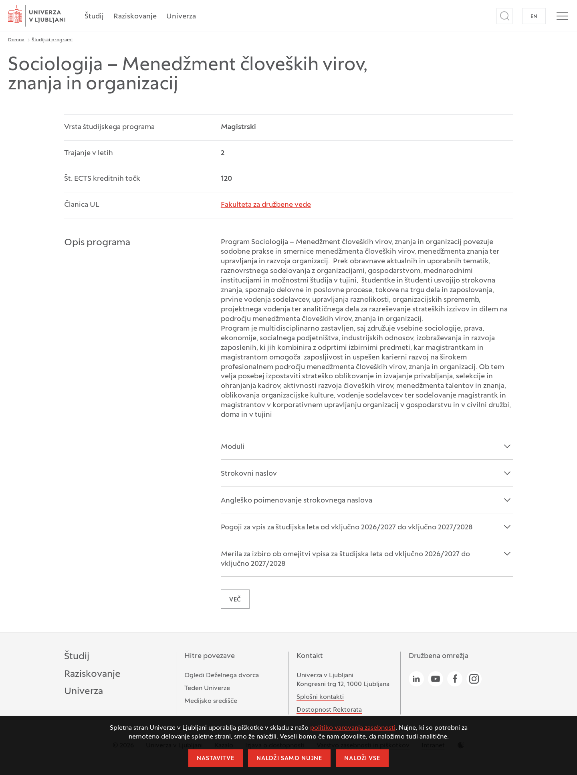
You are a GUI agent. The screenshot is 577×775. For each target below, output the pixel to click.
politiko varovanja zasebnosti (352, 728)
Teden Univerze (207, 688)
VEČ (235, 600)
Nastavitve (215, 758)
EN (534, 16)
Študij (94, 16)
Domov (16, 40)
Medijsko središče (210, 701)
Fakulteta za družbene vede (266, 205)
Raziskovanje (135, 16)
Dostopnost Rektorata (329, 710)
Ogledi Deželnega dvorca (221, 675)
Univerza (181, 16)
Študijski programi (52, 40)
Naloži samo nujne (289, 758)
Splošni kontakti (320, 697)
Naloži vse (362, 758)
